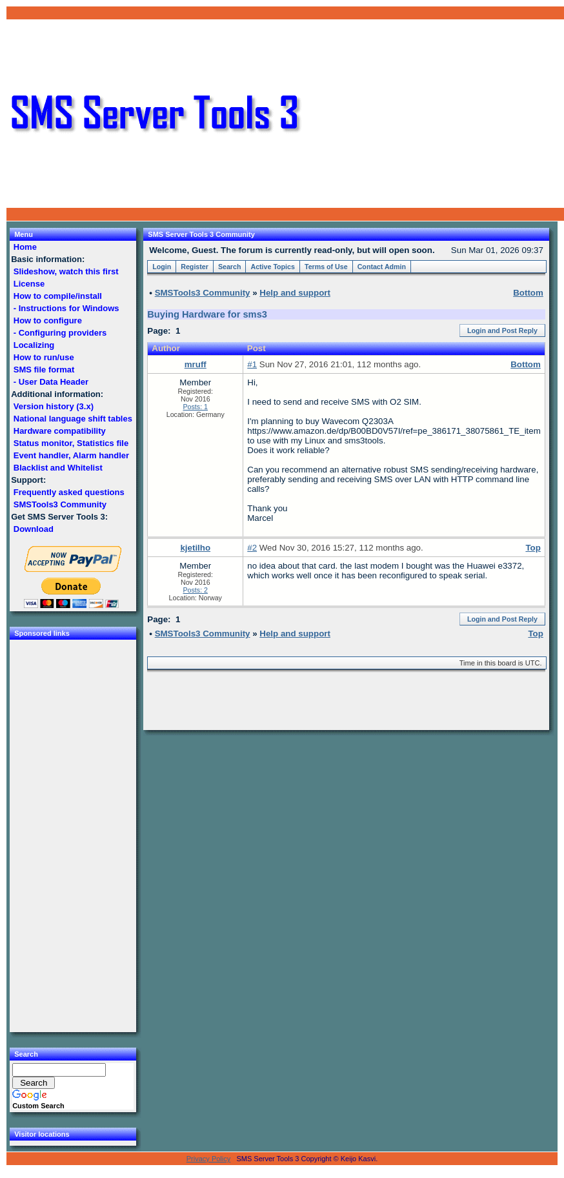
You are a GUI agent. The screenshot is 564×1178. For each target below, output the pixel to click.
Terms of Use (326, 266)
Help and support (294, 293)
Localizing (34, 345)
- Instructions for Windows (66, 308)
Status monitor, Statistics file (71, 443)
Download (33, 529)
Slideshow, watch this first (66, 271)
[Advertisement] (433, 113)
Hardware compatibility (59, 431)
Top (532, 548)
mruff (195, 364)
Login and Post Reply (502, 330)
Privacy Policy (208, 1159)
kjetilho (195, 548)
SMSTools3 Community (59, 504)
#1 (252, 364)
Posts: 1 (195, 407)
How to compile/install (57, 296)
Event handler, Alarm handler (71, 455)
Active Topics (272, 266)
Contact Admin (382, 266)
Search (229, 266)
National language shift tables (72, 418)
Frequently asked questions (68, 492)
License (29, 284)
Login (161, 266)
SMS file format (44, 369)
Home (25, 247)
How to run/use (43, 357)
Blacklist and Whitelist (58, 467)
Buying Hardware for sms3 (207, 314)
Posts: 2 (195, 590)
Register (194, 266)
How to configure (47, 320)
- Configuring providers (60, 333)
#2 (252, 548)
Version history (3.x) (53, 406)
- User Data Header (51, 382)
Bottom (525, 364)
